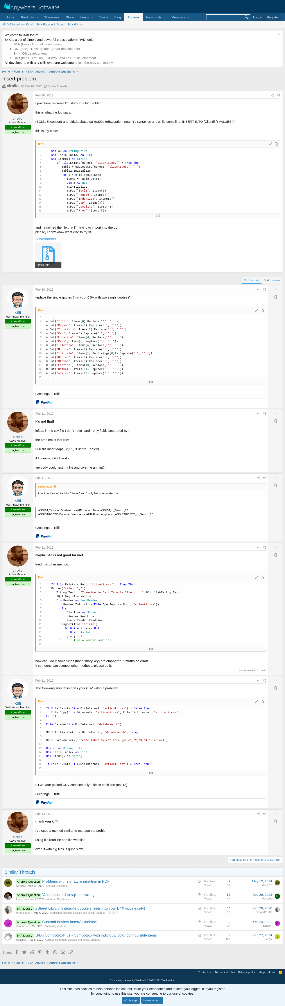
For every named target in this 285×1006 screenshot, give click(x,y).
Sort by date (251, 280)
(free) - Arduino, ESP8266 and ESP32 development (54, 58)
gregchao (21, 939)
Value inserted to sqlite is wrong (68, 895)
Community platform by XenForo (142, 980)
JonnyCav (21, 899)
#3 (265, 413)
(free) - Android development (38, 44)
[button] (29, 17)
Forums (133, 17)
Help (262, 972)
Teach (103, 17)
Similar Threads (57, 86)
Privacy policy (247, 972)
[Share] (272, 95)
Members (178, 17)
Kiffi (17, 313)
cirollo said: (45, 486)
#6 (265, 680)
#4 (265, 478)
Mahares (267, 898)
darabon (20, 926)
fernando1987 (24, 912)
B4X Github (75, 24)
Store (70, 17)
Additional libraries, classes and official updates (77, 912)
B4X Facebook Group (51, 24)
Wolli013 (21, 885)
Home (9, 17)
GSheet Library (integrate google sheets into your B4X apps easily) (90, 908)
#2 (265, 289)
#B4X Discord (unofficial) (18, 24)
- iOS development (30, 53)
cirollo (13, 86)
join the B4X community (95, 62)
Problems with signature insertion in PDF (75, 881)
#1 (278, 95)
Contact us (205, 972)
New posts (153, 17)
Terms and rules (225, 972)
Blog (117, 17)
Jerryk (268, 939)
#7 (265, 814)
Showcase (51, 17)
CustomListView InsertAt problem (69, 922)
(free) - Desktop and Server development (46, 49)
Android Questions (57, 885)
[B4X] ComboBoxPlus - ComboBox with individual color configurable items (96, 935)
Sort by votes (272, 280)
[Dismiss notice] (278, 35)
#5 (265, 547)
